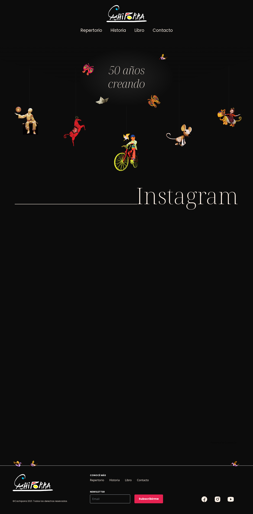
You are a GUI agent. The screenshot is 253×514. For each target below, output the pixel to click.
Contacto (163, 30)
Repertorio (91, 30)
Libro (139, 30)
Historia (118, 30)
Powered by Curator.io (223, 442)
